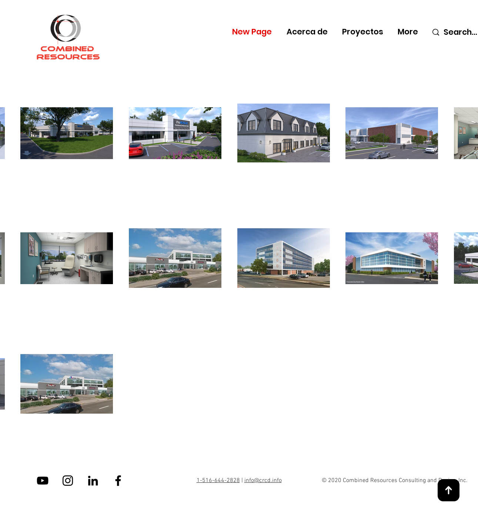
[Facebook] (118, 481)
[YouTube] (43, 481)
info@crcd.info (263, 480)
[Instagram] (68, 481)
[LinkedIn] (93, 481)
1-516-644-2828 (218, 480)
